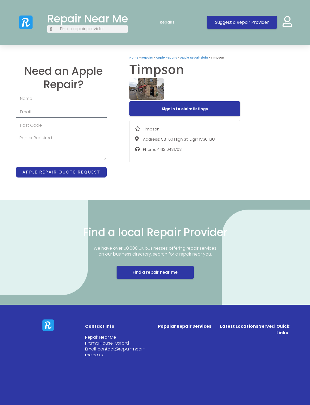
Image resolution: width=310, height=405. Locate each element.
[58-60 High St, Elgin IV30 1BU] (275, 95)
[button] (185, 108)
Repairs (172, 22)
